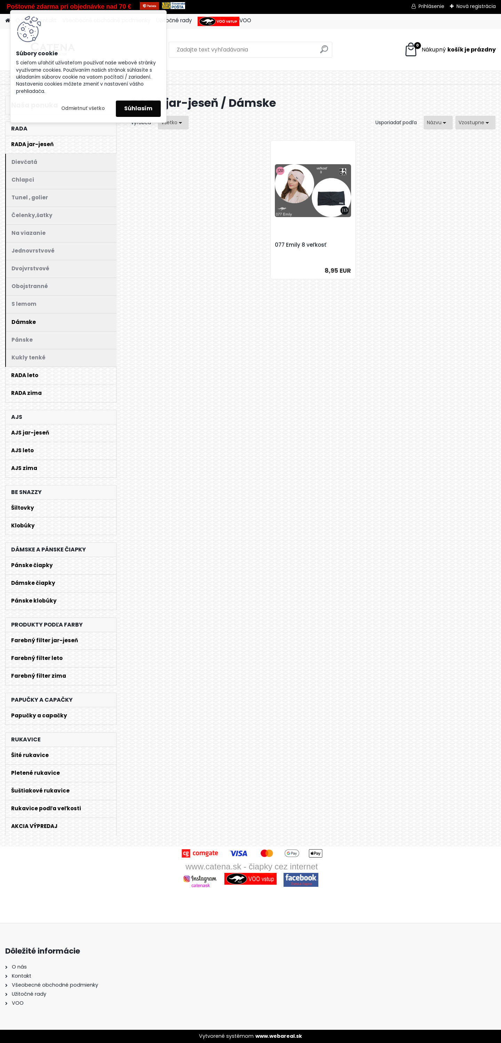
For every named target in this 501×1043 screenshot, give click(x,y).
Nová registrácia (476, 6)
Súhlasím (138, 108)
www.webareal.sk (278, 1036)
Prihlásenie (431, 6)
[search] (324, 52)
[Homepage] (7, 20)
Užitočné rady (174, 20)
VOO (224, 21)
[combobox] (438, 122)
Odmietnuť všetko (83, 108)
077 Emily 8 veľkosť (300, 244)
